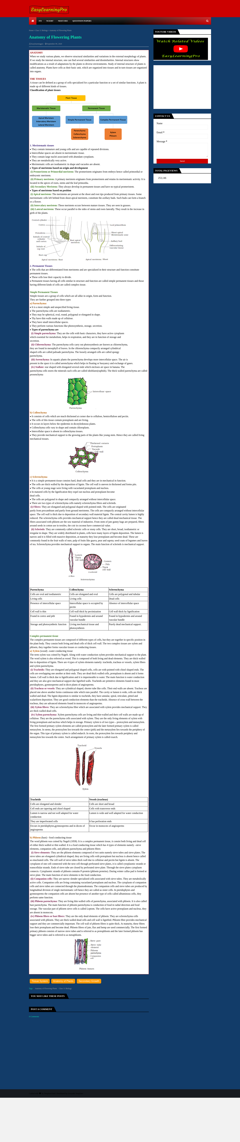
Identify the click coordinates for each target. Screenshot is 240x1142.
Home (31, 30)
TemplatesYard (49, 1093)
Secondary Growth (89, 981)
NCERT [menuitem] (49, 21)
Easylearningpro (37, 44)
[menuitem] (32, 21)
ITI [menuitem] (40, 21)
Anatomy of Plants (63, 981)
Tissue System (40, 981)
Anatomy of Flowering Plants (46, 988)
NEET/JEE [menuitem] (63, 21)
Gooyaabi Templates (75, 1093)
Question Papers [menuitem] (82, 21)
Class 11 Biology (41, 30)
